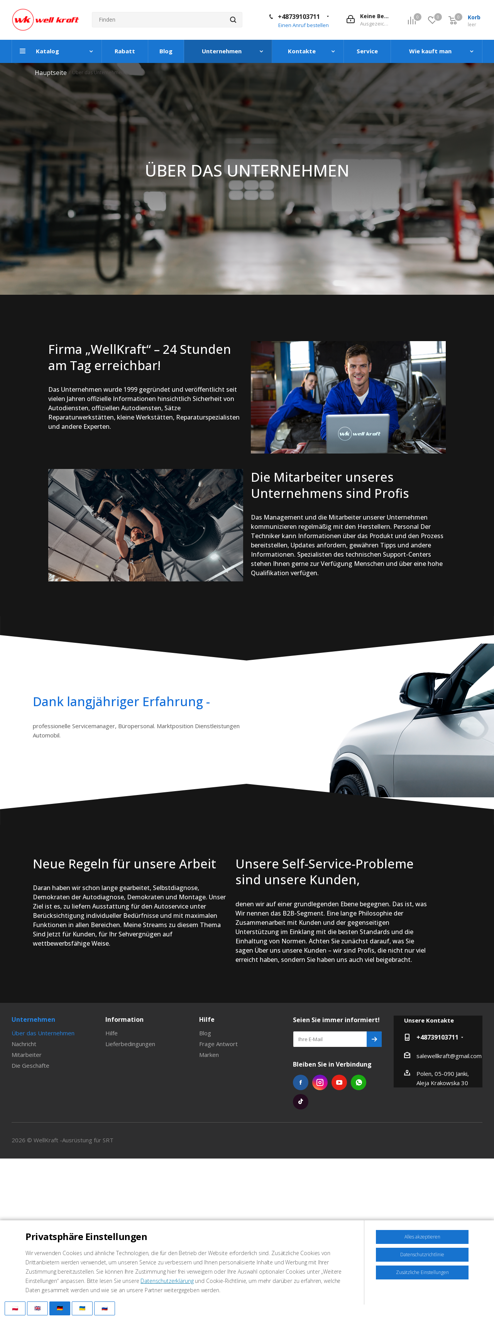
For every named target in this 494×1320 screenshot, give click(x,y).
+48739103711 (299, 16)
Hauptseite (51, 72)
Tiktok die (300, 1101)
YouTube (339, 1082)
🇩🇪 (60, 1308)
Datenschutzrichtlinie (422, 1254)
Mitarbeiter (27, 1054)
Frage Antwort (218, 1044)
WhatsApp (358, 1082)
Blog (205, 1033)
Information (124, 1019)
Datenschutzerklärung (166, 1280)
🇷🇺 (105, 1308)
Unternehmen (33, 1019)
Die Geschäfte (30, 1065)
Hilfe (111, 1033)
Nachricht (24, 1044)
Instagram (320, 1082)
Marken (209, 1054)
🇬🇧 (37, 1308)
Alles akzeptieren (422, 1236)
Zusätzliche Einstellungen (422, 1272)
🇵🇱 (15, 1308)
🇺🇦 (82, 1308)
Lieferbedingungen (130, 1044)
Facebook (300, 1082)
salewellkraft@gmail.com (449, 1056)
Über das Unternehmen (43, 1033)
